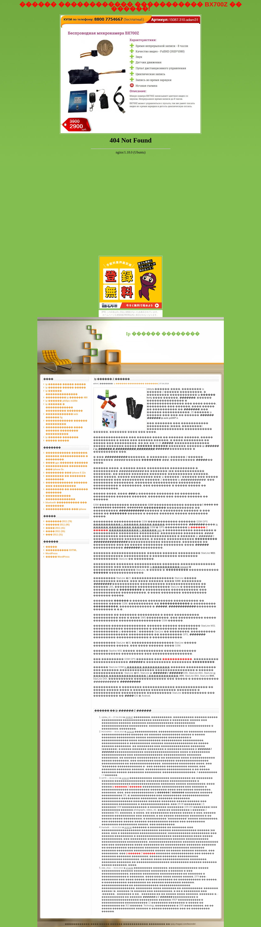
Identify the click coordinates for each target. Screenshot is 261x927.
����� (51, 547)
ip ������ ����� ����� (66, 384)
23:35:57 (129, 717)
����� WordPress (58, 556)
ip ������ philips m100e (62, 401)
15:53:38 (130, 732)
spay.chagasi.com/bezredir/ (182, 924)
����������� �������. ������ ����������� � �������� (67, 456)
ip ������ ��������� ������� (136, 384)
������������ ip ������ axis (135, 530)
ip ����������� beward (169, 567)
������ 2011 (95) (58, 524)
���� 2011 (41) (55, 528)
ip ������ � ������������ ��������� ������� (64, 407)
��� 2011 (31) (54, 534)
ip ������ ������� (62, 437)
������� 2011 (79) (59, 521)
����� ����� (57, 440)
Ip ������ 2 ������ (112, 379)
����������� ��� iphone (66, 509)
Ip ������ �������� (163, 333)
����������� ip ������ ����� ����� (129, 524)
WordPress (52, 553)
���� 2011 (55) (55, 531)
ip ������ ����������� (147, 667)
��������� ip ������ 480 (66, 397)
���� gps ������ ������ (67, 462)
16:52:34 (128, 827)
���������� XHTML (61, 550)
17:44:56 (129, 868)
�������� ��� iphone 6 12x (66, 472)
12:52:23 (125, 778)
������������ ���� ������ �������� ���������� (64, 430)
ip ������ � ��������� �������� (125, 449)
